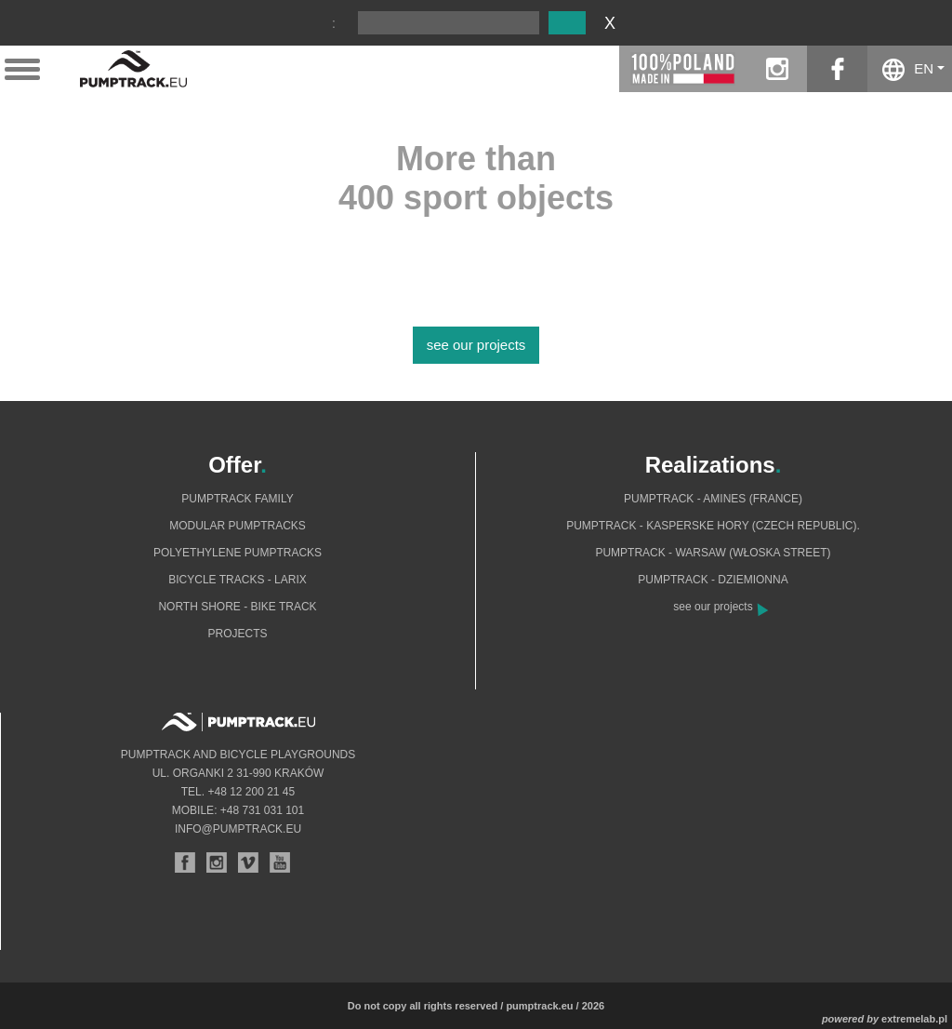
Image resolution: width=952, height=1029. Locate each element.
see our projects (476, 345)
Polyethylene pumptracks (237, 552)
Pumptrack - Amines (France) (713, 498)
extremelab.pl (914, 1018)
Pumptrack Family (237, 498)
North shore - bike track (237, 606)
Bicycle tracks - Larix (237, 579)
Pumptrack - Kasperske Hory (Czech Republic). (713, 525)
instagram (777, 69)
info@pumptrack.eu (238, 828)
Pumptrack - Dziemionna (712, 579)
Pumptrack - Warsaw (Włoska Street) (712, 552)
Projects (237, 633)
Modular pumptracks (237, 525)
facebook (837, 69)
